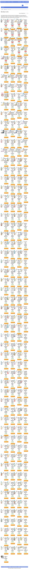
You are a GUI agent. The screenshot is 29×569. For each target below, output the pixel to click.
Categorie (14, 7)
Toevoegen (6, 29)
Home (2, 9)
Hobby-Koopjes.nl (3, 1)
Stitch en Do (5, 9)
